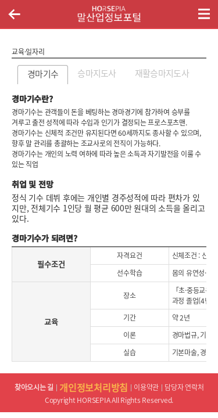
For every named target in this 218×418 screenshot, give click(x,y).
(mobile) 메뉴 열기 (204, 14)
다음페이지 (203, 73)
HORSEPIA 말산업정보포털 (109, 14)
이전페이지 (14, 14)
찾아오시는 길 (34, 387)
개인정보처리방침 (93, 387)
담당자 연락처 (184, 387)
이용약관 (146, 387)
